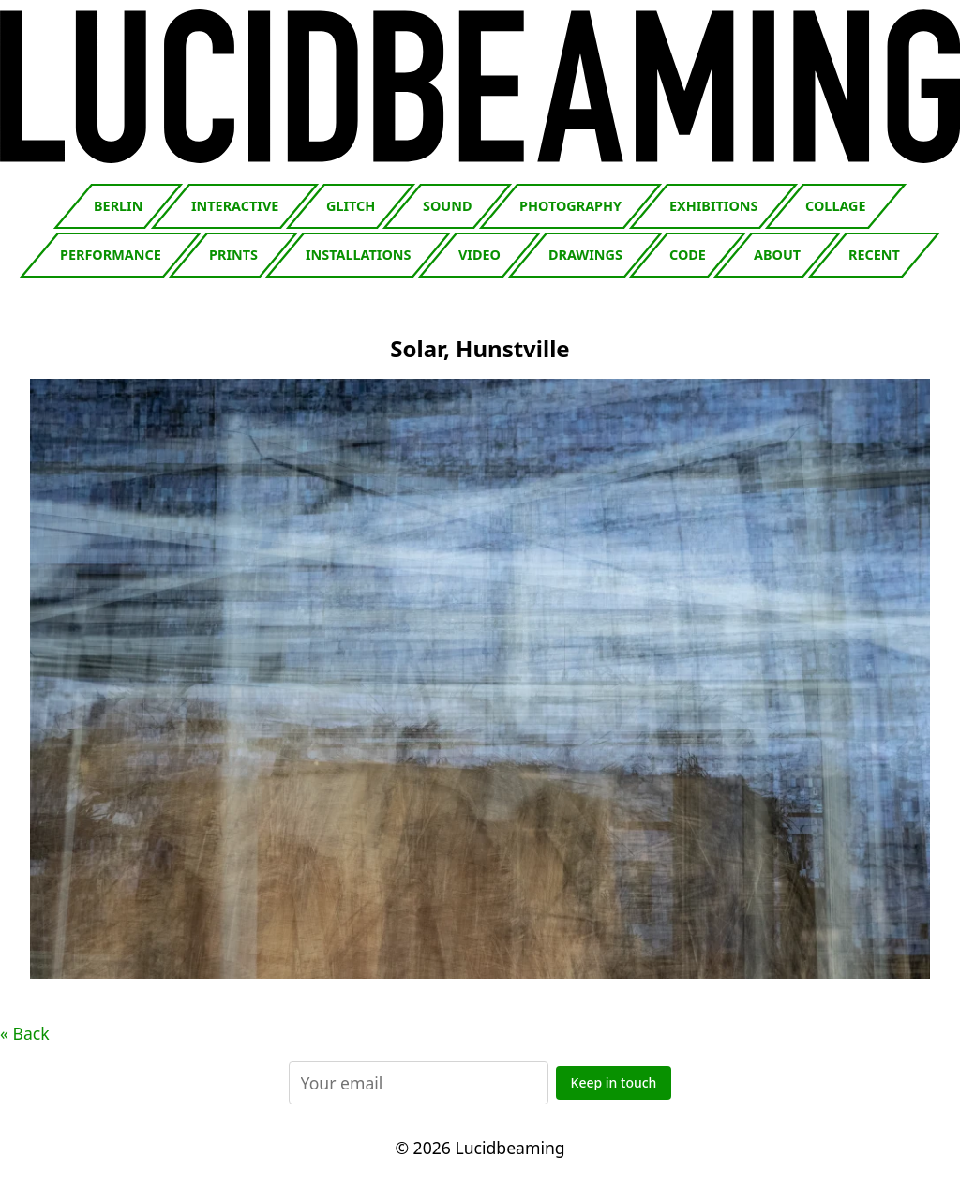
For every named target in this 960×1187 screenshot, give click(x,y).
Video (479, 254)
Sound (447, 206)
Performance (110, 254)
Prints (233, 254)
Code (687, 254)
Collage (835, 206)
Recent (874, 254)
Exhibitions (713, 206)
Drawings (585, 254)
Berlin (118, 206)
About (777, 254)
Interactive (234, 206)
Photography (570, 206)
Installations (358, 254)
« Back (25, 1033)
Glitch (350, 206)
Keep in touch (614, 1082)
